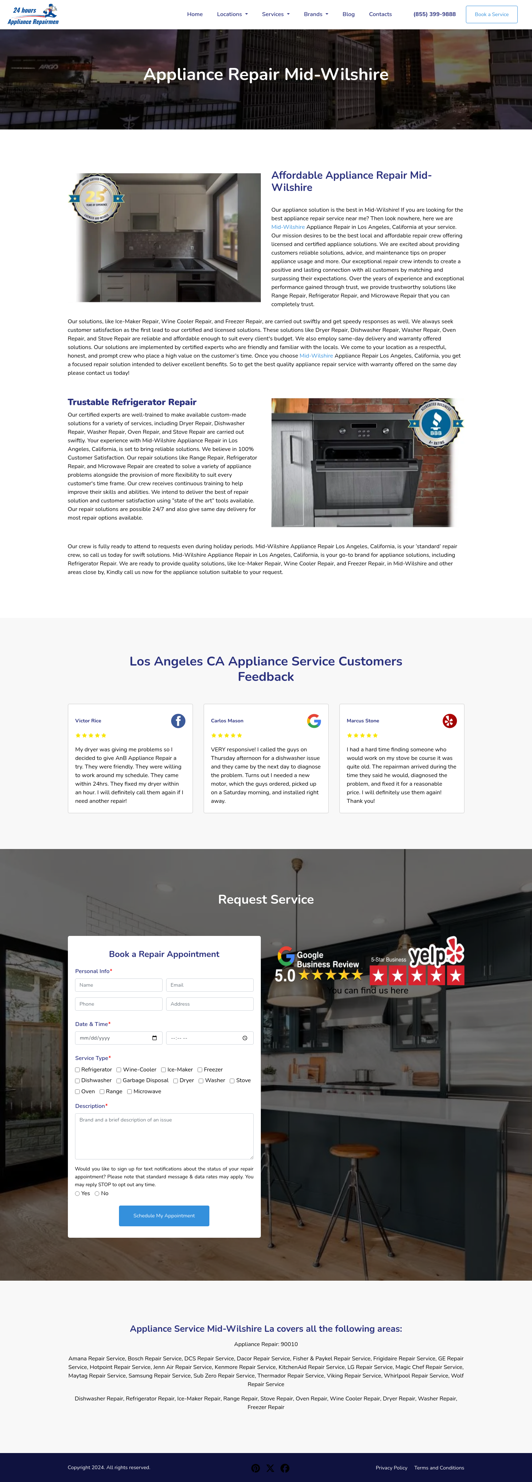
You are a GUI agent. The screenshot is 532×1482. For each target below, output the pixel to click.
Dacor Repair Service (263, 1359)
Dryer (187, 1080)
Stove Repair (276, 1399)
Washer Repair (437, 1399)
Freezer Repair (266, 1407)
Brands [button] (314, 14)
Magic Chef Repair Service (429, 1367)
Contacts (380, 14)
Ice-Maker (180, 1070)
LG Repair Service (370, 1367)
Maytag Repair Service (97, 1376)
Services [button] (273, 14)
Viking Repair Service (354, 1376)
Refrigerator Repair (150, 1399)
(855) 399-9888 (434, 14)
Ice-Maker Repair (198, 1399)
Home (195, 14)
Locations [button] (230, 14)
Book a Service (492, 14)
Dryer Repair (399, 1399)
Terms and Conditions (439, 1467)
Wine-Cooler (139, 1070)
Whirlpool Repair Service (416, 1376)
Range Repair (240, 1399)
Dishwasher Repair (99, 1399)
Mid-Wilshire (288, 227)
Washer (215, 1080)
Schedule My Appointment (164, 1215)
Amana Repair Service (96, 1359)
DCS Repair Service (209, 1359)
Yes (85, 1193)
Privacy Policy (392, 1467)
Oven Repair (311, 1399)
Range (114, 1091)
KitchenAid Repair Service (312, 1367)
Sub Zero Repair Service (223, 1376)
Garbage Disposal (146, 1080)
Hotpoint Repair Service (120, 1367)
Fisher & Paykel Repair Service (332, 1359)
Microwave (147, 1091)
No (105, 1193)
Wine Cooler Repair (355, 1399)
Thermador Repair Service (291, 1376)
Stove (243, 1080)
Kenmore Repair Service (245, 1367)
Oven (88, 1091)
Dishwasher (96, 1080)
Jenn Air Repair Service (182, 1367)
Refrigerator (96, 1070)
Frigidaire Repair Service (404, 1359)
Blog (349, 14)
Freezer (213, 1070)
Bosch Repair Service (155, 1359)
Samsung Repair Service (160, 1376)
